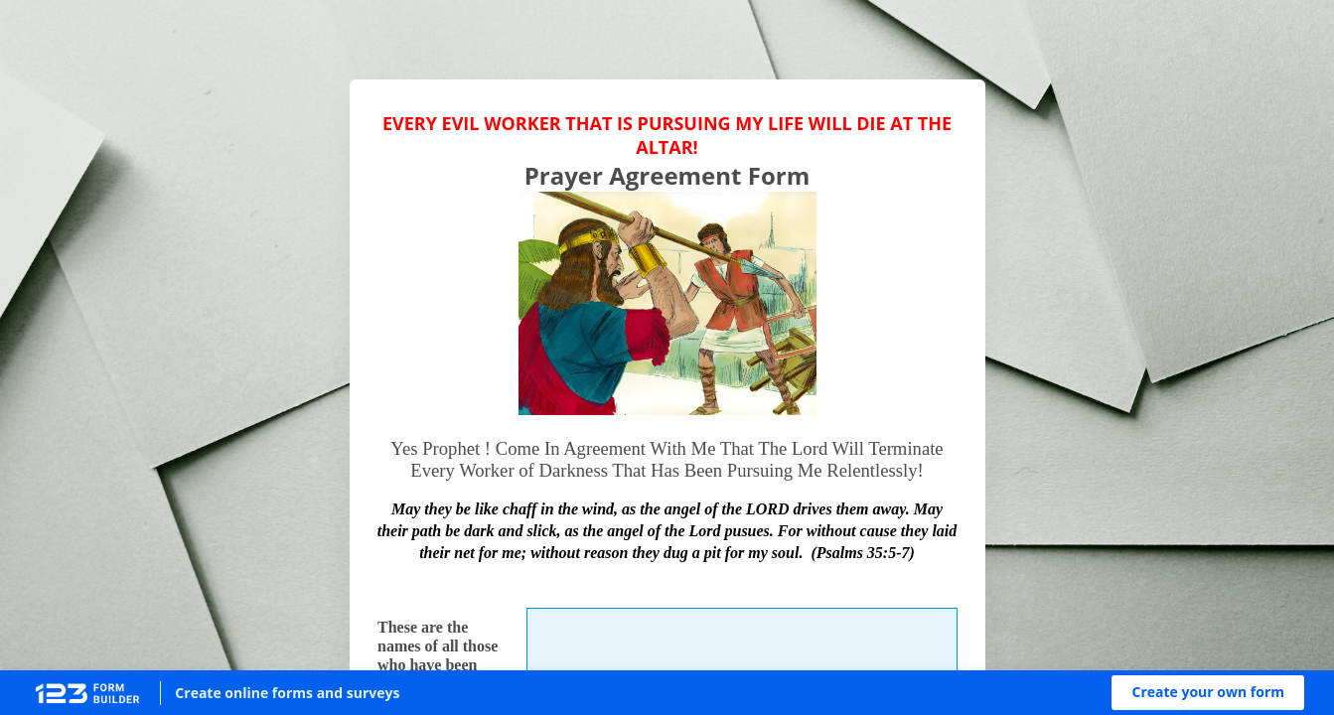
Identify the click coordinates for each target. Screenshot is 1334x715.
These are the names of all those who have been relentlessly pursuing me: (437, 665)
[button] (1208, 692)
